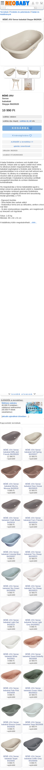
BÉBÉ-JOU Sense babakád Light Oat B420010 (11, 622)
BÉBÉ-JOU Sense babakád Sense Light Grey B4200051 (33, 622)
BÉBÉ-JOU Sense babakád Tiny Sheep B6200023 (33, 554)
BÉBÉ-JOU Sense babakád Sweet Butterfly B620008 (33, 656)
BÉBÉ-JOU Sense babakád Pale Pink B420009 (11, 690)
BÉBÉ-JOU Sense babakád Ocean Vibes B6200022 (33, 690)
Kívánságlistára (22, 135)
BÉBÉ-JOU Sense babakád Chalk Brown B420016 (11, 520)
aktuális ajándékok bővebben (14, 416)
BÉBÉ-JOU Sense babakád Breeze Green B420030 (11, 724)
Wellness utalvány (9, 403)
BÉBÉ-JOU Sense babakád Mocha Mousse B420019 (11, 486)
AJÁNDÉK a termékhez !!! (22, 142)
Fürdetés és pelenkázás (20, 12)
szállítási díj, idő (26, 121)
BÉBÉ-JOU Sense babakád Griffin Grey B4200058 (33, 758)
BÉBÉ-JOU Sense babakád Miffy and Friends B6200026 (11, 452)
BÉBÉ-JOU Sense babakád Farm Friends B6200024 (33, 520)
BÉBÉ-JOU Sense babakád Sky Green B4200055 (11, 588)
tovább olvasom (22, 394)
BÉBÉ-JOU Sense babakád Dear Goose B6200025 (33, 486)
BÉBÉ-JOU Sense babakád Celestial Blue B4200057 (11, 554)
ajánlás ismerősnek (22, 146)
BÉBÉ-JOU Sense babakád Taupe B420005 (11, 758)
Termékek (4, 12)
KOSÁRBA (22, 128)
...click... (33, 222)
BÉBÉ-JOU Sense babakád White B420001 (11, 656)
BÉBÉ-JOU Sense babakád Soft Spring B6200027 (33, 452)
